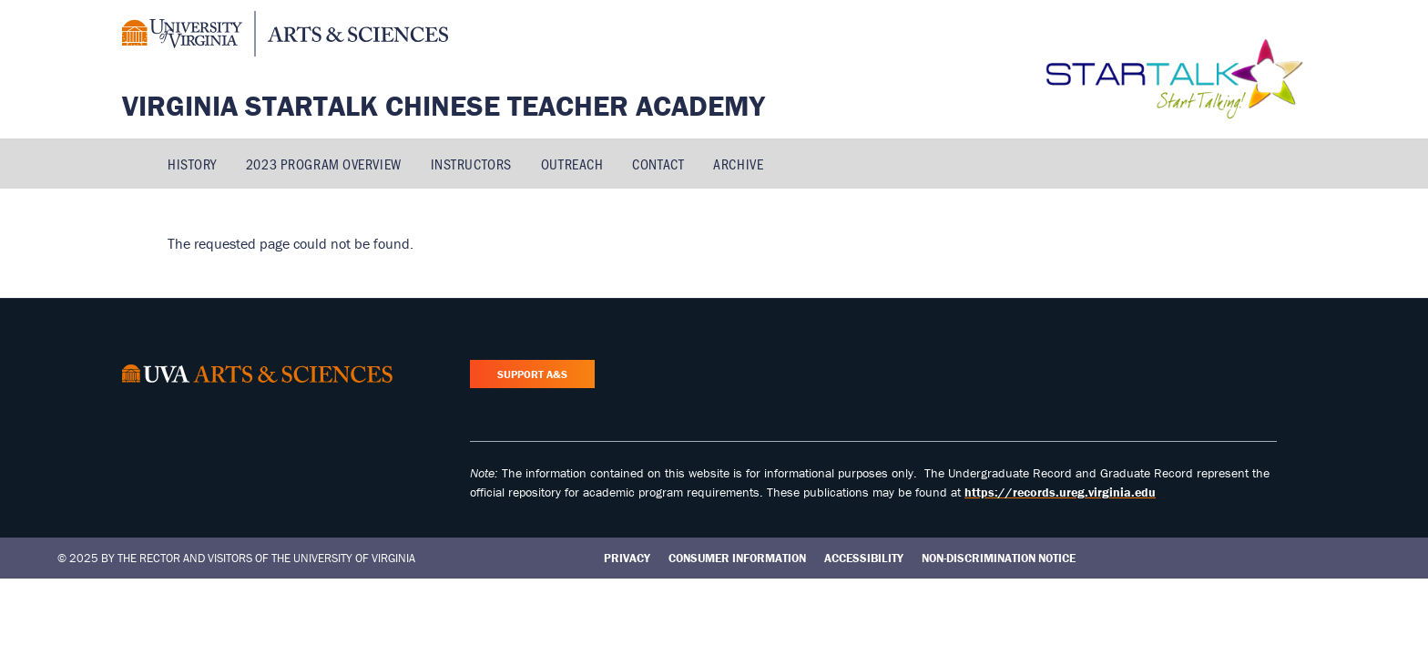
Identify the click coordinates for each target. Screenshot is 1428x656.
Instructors (471, 163)
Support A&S (532, 374)
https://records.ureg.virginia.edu (1060, 492)
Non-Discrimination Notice (999, 558)
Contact (658, 163)
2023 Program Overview (324, 163)
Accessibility (863, 558)
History (192, 163)
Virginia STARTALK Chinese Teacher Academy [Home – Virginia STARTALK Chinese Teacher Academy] (443, 105)
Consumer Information (737, 558)
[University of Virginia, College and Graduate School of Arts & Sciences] (285, 36)
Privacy (627, 558)
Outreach (572, 163)
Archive (738, 163)
